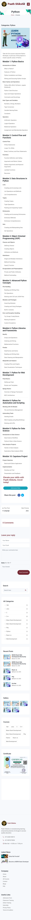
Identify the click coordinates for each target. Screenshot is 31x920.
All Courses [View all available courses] (6, 879)
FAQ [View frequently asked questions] (4, 886)
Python (16, 631)
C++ (16, 616)
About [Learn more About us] (4, 876)
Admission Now (15, 488)
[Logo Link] (8, 823)
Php (16, 628)
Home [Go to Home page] (4, 874)
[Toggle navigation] (28, 4)
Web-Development (16, 639)
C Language (6, 511)
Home (12, 15)
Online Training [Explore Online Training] (7, 903)
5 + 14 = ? (6, 563)
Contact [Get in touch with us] (5, 881)
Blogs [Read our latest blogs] (4, 884)
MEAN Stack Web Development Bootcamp (19, 656)
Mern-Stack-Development (16, 624)
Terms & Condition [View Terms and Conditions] (8, 910)
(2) (27, 616)
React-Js (16, 635)
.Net (16, 605)
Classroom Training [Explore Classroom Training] (8, 900)
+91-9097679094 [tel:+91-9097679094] (10, 840)
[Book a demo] (13, 4)
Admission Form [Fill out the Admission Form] (7, 898)
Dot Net (14, 683)
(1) (27, 605)
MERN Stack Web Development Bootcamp (19, 663)
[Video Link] (15, 856)
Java (27, 511)
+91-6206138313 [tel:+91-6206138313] (10, 837)
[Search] (15, 590)
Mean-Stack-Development (16, 620)
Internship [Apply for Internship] (5, 905)
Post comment (23, 572)
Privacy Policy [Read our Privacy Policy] (6, 907)
